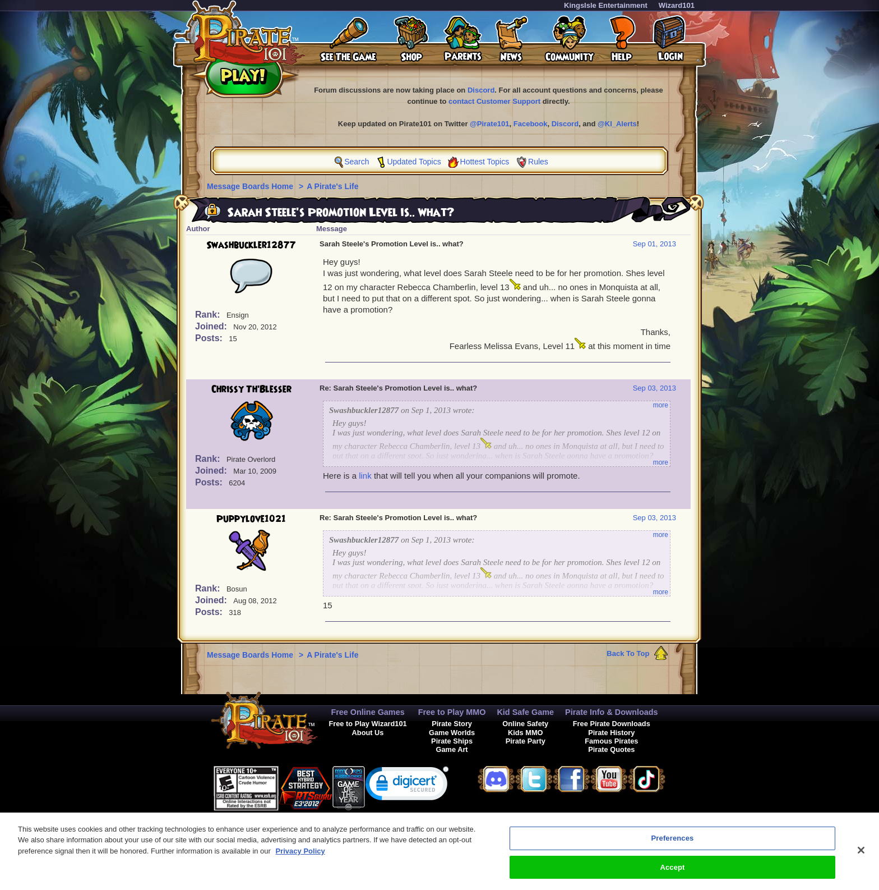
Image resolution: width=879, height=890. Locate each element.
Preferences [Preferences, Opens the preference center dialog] (672, 844)
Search (356, 161)
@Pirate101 (490, 124)
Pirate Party (525, 741)
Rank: (209, 314)
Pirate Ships (452, 741)
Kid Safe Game (525, 712)
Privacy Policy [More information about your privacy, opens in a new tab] (300, 857)
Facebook (530, 124)
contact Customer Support (494, 101)
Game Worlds (452, 732)
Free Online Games (367, 712)
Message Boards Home (251, 186)
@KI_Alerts (617, 124)
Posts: (210, 338)
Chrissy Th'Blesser (251, 389)
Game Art (452, 749)
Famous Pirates (611, 741)
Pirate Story (452, 723)
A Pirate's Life (332, 186)
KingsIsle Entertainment (605, 5)
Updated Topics (414, 161)
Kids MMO (525, 732)
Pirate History (611, 732)
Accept (672, 873)
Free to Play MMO (452, 712)
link (365, 475)
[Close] (861, 856)
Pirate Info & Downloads (611, 712)
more (660, 405)
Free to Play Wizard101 (367, 723)
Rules (538, 161)
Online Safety (525, 723)
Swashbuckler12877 (251, 245)
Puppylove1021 (251, 519)
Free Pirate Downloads (611, 723)
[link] (407, 786)
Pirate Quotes (611, 749)
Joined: (212, 326)
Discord (481, 90)
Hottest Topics (485, 161)
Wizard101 (677, 5)
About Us (368, 732)
